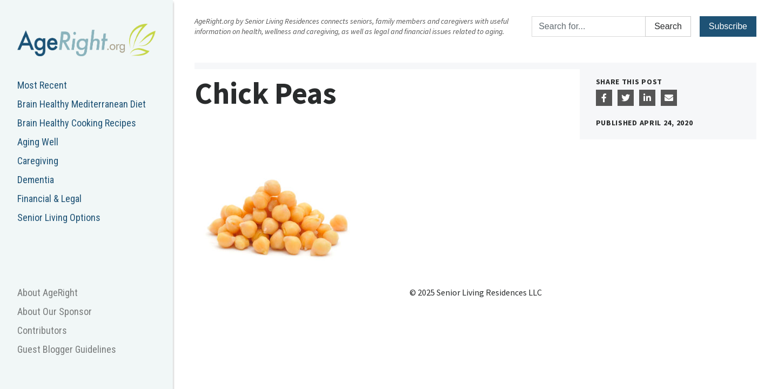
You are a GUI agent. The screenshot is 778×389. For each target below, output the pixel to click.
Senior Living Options (58, 217)
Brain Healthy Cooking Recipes (76, 123)
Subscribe (728, 26)
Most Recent (42, 85)
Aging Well (37, 141)
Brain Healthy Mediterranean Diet (81, 104)
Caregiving (37, 160)
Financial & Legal (49, 198)
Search (668, 26)
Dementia (35, 179)
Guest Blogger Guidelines (66, 349)
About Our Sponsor (54, 311)
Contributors (42, 330)
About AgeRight (47, 292)
